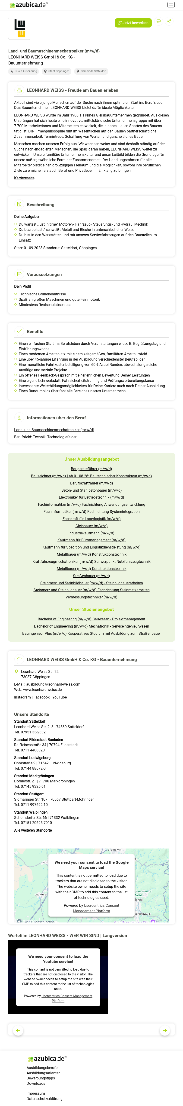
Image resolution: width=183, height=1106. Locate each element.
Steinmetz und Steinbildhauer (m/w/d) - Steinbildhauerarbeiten (91, 583)
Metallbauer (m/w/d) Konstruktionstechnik (91, 554)
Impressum (36, 1093)
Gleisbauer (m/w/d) (92, 526)
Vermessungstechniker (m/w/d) (91, 597)
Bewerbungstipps (41, 1078)
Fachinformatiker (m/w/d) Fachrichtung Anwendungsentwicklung (91, 504)
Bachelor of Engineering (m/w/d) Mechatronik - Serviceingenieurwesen (91, 626)
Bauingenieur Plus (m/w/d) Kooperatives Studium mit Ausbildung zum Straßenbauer (91, 633)
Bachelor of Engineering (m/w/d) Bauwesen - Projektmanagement (91, 619)
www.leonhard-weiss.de (42, 689)
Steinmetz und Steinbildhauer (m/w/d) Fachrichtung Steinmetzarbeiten (92, 590)
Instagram (22, 697)
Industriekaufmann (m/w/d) (91, 533)
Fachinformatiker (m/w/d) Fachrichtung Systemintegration (92, 511)
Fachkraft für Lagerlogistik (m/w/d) (92, 519)
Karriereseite (24, 178)
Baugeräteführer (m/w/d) (91, 469)
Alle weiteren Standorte (33, 830)
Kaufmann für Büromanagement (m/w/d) (91, 540)
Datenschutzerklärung (45, 1099)
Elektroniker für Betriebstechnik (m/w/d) (91, 497)
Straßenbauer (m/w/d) (91, 576)
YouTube (59, 697)
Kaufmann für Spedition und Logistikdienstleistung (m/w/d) (91, 547)
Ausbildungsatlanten (43, 1073)
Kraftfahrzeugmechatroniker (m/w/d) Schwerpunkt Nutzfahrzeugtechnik (91, 561)
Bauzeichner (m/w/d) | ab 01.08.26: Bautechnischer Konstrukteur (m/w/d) (91, 476)
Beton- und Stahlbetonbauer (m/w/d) (91, 490)
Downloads (36, 1083)
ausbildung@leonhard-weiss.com (53, 684)
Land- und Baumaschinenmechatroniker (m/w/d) (54, 430)
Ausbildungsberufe (42, 1068)
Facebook (42, 697)
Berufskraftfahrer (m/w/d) (91, 483)
